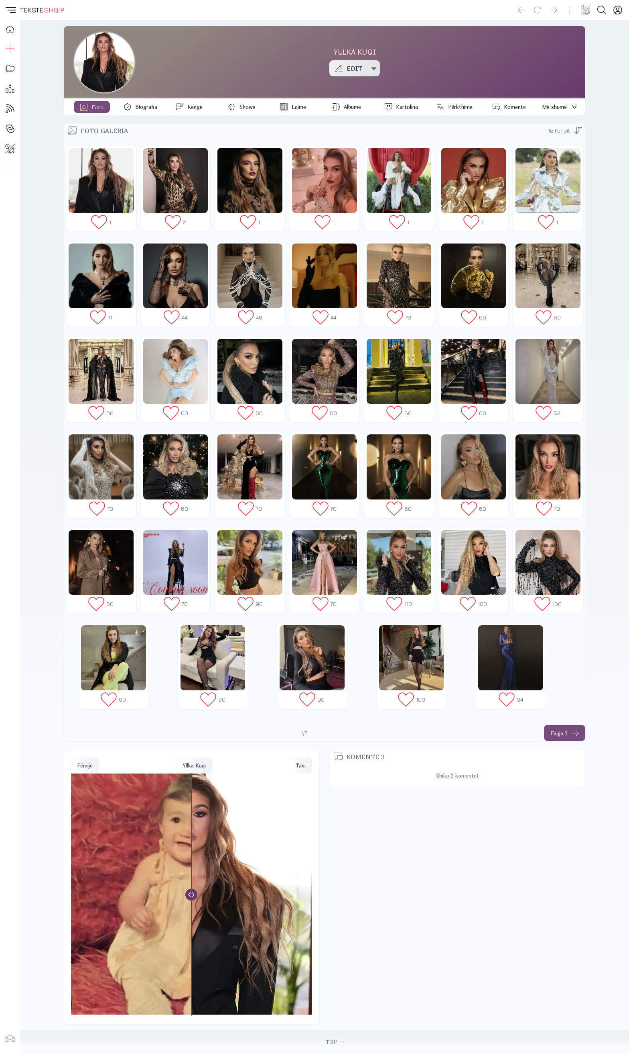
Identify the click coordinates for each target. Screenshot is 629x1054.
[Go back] (521, 10)
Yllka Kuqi (194, 765)
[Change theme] (586, 10)
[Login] (618, 10)
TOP (335, 1042)
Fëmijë (85, 765)
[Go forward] (554, 10)
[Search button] (602, 10)
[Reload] (538, 10)
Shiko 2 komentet (457, 775)
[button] (10, 10)
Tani (301, 765)
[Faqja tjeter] (564, 733)
